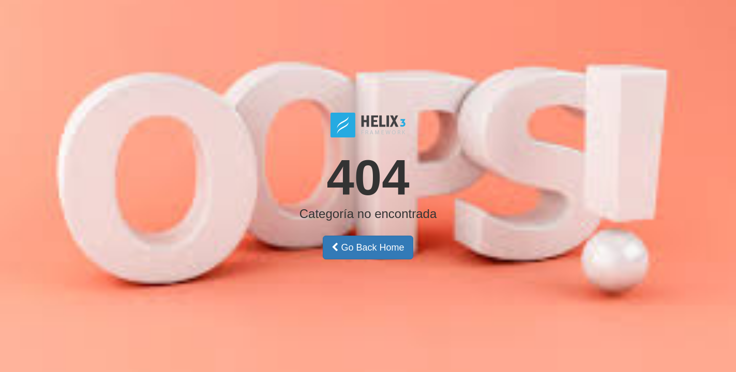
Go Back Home (368, 247)
